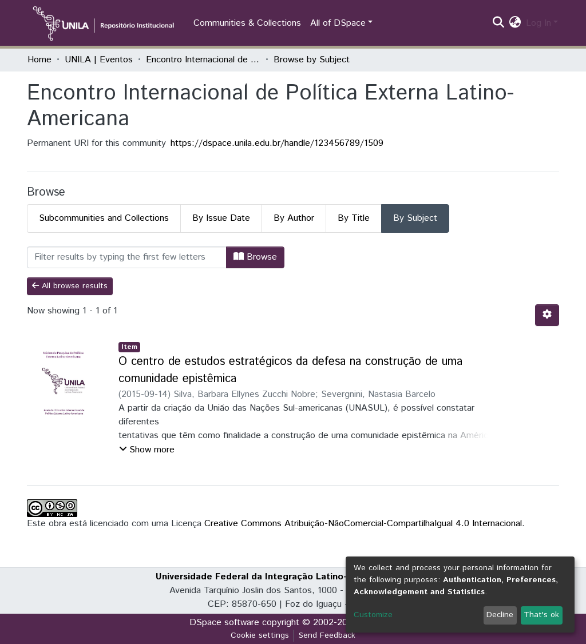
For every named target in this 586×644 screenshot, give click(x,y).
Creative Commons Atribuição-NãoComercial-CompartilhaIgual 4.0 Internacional (363, 523)
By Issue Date (221, 218)
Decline (499, 615)
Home (39, 59)
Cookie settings (260, 635)
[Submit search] (499, 23)
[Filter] (127, 257)
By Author (294, 218)
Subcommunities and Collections (104, 218)
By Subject (415, 218)
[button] (515, 23)
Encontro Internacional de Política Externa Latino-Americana (203, 59)
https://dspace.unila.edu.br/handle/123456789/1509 (277, 143)
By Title (354, 218)
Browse (255, 257)
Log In (538, 23)
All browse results (70, 286)
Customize (373, 615)
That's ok (541, 615)
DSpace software (224, 622)
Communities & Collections (247, 23)
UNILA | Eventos (99, 59)
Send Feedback (327, 635)
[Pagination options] (547, 315)
